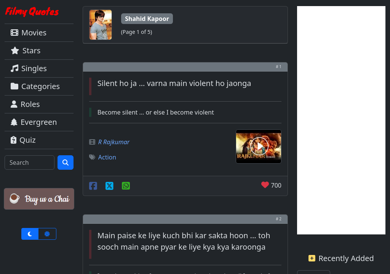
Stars (25, 50)
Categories (35, 86)
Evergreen (34, 122)
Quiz (23, 140)
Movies (28, 32)
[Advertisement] (341, 120)
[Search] (29, 162)
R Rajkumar (113, 142)
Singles (29, 68)
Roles (25, 104)
